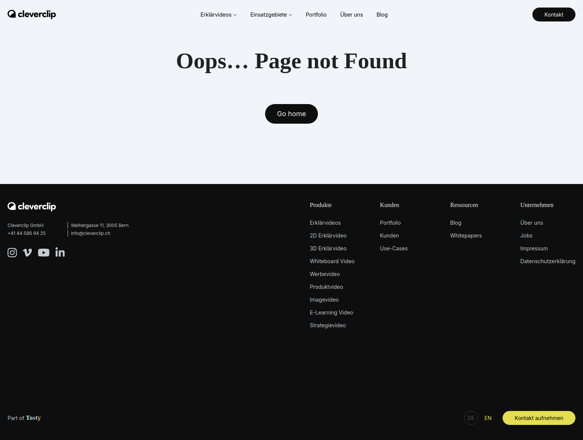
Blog (382, 14)
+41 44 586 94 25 (27, 233)
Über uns (351, 14)
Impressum (534, 248)
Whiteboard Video (332, 261)
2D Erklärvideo (328, 235)
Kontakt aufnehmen (539, 418)
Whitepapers (466, 235)
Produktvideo (326, 287)
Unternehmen (537, 205)
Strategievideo (328, 325)
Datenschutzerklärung (547, 261)
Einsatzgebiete (271, 14)
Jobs (526, 235)
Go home (291, 114)
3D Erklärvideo (328, 248)
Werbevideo (325, 274)
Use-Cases (393, 248)
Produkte (321, 205)
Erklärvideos (219, 14)
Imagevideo (324, 299)
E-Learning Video (331, 312)
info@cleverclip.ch (91, 233)
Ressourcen (464, 205)
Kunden (389, 205)
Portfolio (316, 14)
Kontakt (553, 14)
